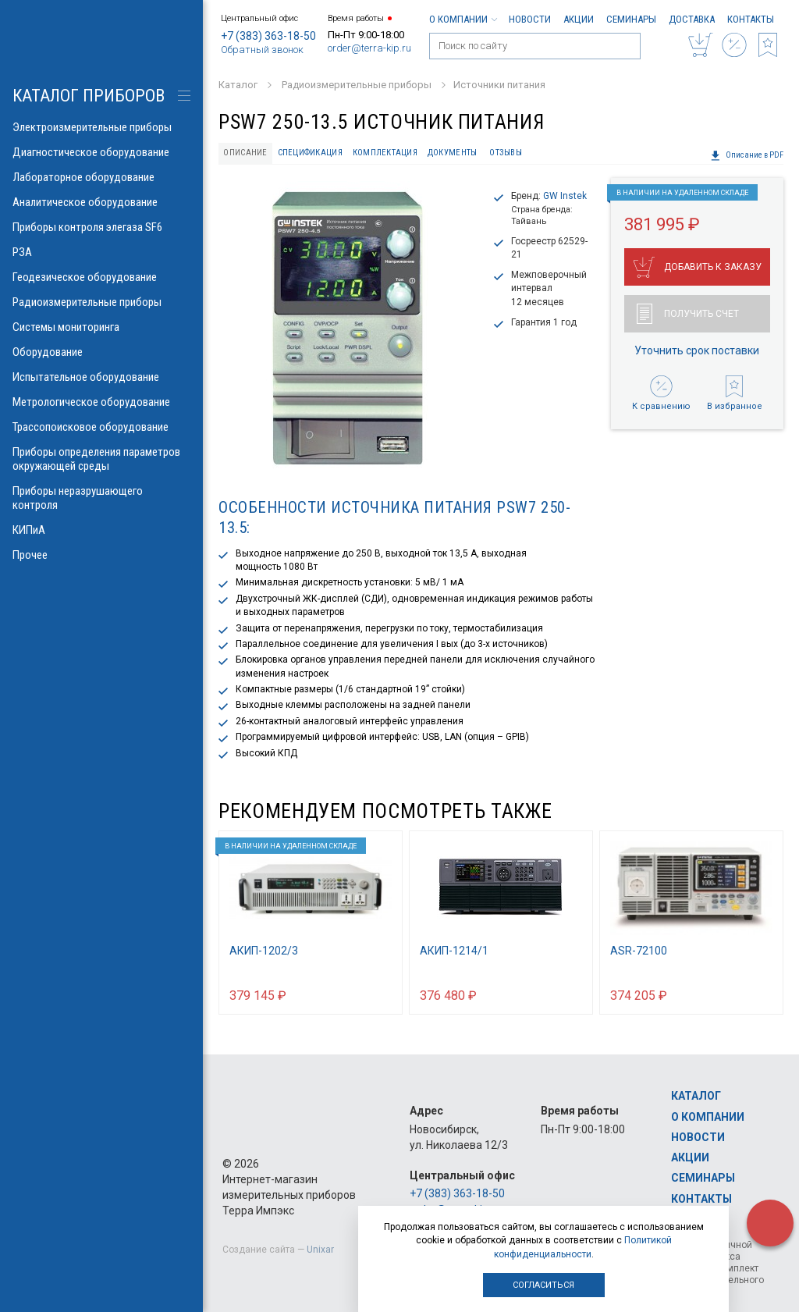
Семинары (631, 19)
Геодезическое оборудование (101, 277)
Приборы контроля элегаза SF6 (101, 227)
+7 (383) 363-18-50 (268, 36)
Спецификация (310, 153)
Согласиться (543, 1285)
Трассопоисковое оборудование (101, 427)
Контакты (750, 19)
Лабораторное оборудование (101, 177)
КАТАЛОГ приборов (88, 95)
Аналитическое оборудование (101, 202)
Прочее (101, 555)
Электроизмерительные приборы (101, 127)
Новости (530, 19)
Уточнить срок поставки (696, 350)
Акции (578, 19)
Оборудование (101, 352)
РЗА (101, 252)
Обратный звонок (262, 49)
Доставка (692, 19)
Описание (245, 153)
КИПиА (101, 530)
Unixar (320, 1249)
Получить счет (688, 314)
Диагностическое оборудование (101, 152)
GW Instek (565, 195)
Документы (452, 153)
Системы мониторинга (101, 327)
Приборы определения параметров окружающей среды (101, 459)
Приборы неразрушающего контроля (101, 498)
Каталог (696, 1096)
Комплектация (385, 153)
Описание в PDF (746, 155)
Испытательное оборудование (101, 377)
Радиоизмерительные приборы (101, 302)
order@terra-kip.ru (369, 48)
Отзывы (505, 153)
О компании (462, 19)
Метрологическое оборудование (101, 402)
